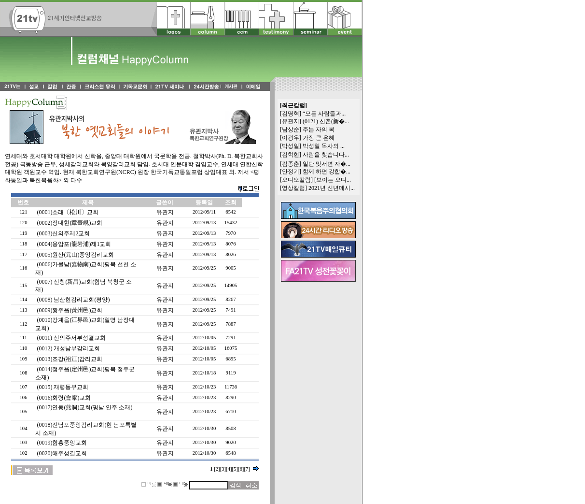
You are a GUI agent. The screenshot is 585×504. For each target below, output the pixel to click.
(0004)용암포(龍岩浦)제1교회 (74, 244)
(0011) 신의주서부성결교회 (71, 337)
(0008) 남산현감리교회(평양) (73, 299)
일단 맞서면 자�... (326, 163)
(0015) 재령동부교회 (62, 387)
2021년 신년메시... (331, 188)
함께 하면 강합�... (326, 171)
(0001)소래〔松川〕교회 (67, 212)
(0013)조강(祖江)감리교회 (69, 359)
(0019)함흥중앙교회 (62, 442)
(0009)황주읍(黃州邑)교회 (69, 310)
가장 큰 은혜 (318, 137)
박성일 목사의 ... (324, 146)
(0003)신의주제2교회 (63, 233)
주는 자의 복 (318, 129)
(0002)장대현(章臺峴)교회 (69, 222)
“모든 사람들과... (324, 113)
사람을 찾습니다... (326, 154)
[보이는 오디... (332, 179)
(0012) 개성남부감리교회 (68, 348)
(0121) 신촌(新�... (326, 121)
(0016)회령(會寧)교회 (64, 397)
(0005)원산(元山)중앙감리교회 (75, 254)
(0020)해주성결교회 (62, 453)
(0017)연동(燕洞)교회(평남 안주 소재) (84, 407)
